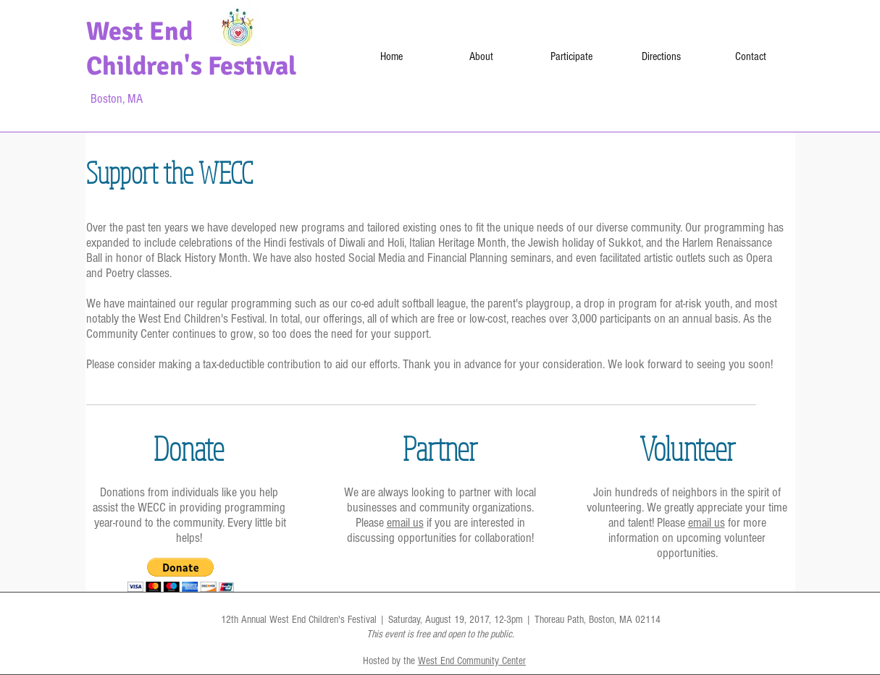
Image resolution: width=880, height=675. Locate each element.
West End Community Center (472, 661)
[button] (180, 575)
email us (405, 522)
